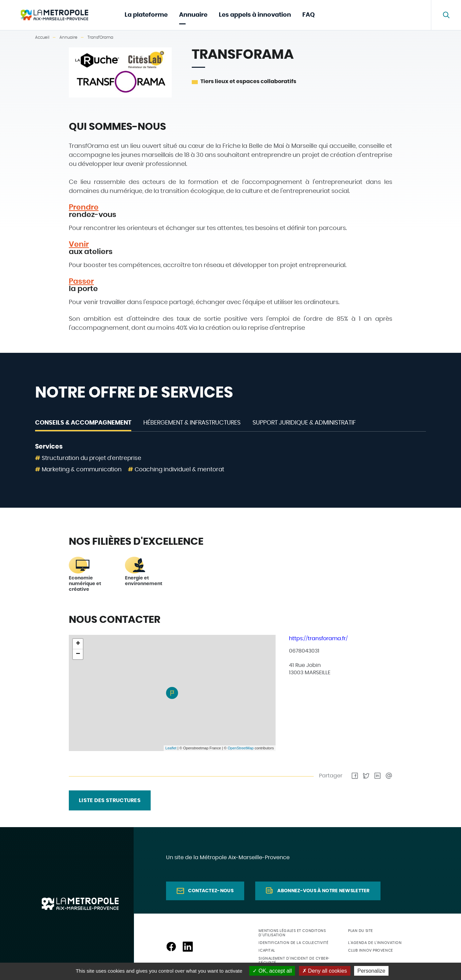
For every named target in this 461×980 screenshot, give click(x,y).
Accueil (42, 37)
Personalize (371, 971)
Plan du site (360, 931)
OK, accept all (272, 971)
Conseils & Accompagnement (83, 423)
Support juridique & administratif (304, 423)
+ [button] (78, 644)
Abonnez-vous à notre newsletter (323, 891)
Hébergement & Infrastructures (192, 423)
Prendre (84, 207)
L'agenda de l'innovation (375, 943)
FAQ (308, 15)
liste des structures (110, 800)
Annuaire (193, 15)
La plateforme (146, 15)
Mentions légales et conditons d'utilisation (292, 933)
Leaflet (170, 748)
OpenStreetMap (240, 748)
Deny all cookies (324, 971)
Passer (81, 281)
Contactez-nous (211, 891)
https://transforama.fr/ (318, 638)
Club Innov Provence (370, 950)
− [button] (78, 654)
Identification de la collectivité (293, 943)
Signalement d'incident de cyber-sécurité (294, 961)
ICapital (267, 950)
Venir (79, 244)
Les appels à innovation (255, 15)
